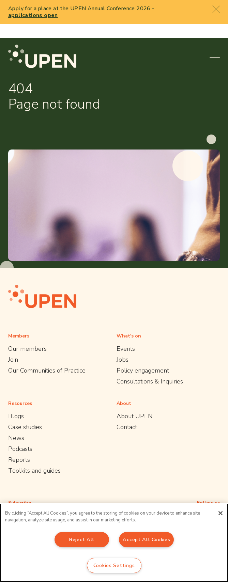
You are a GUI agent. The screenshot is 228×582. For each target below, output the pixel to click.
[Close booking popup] (216, 9)
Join (13, 346)
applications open (33, 15)
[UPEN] (42, 42)
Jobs (122, 346)
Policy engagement (143, 357)
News (16, 424)
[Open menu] (215, 47)
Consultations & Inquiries (150, 368)
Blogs (16, 402)
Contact (127, 413)
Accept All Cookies (146, 539)
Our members (27, 335)
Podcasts (20, 435)
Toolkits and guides (34, 457)
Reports (19, 446)
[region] (114, 542)
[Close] (220, 513)
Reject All (81, 539)
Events (126, 335)
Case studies (25, 413)
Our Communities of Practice (47, 357)
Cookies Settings (114, 565)
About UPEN (135, 402)
